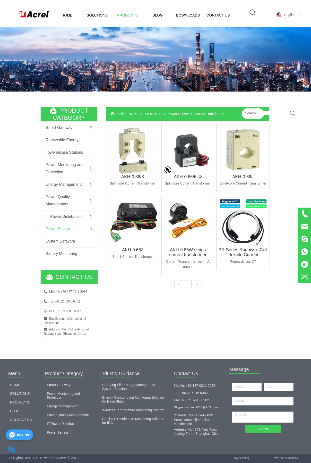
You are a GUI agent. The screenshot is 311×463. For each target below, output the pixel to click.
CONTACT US (218, 15)
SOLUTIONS (97, 15)
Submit (263, 429)
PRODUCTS (127, 15)
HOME (66, 15)
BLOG (158, 15)
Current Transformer (209, 114)
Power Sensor (178, 114)
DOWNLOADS (188, 15)
